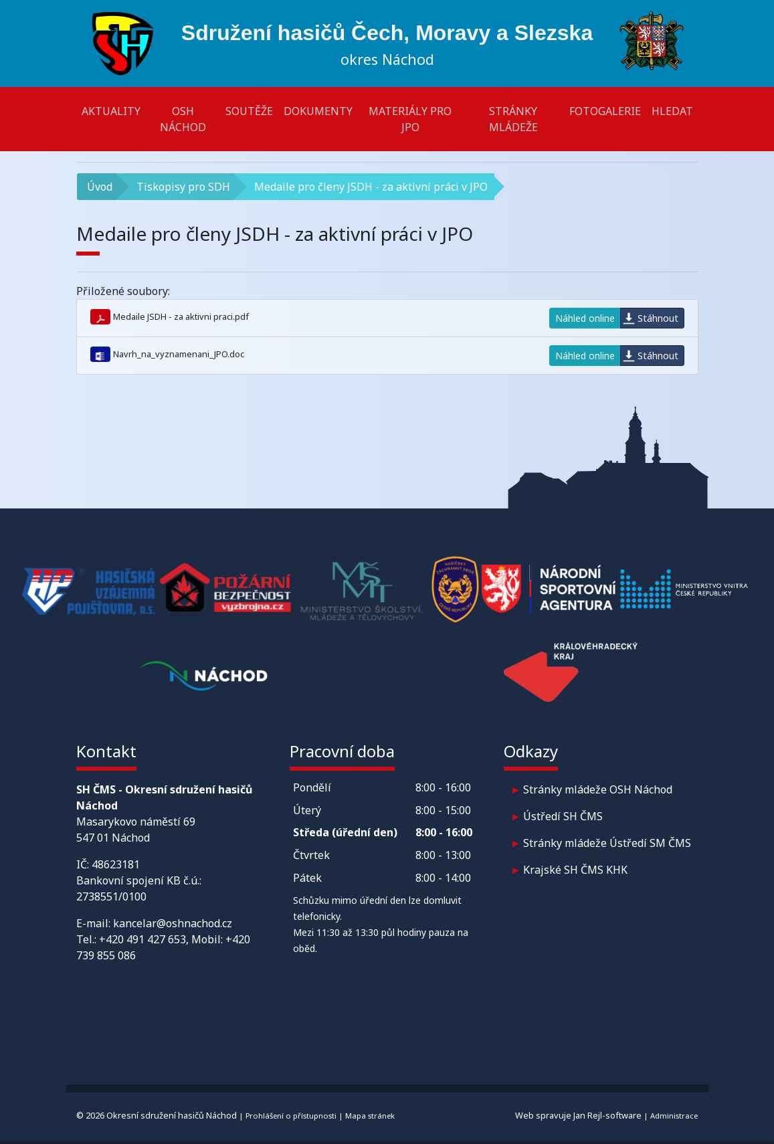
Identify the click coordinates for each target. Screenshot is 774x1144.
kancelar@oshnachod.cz (172, 923)
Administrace (674, 1116)
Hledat (672, 111)
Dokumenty (318, 111)
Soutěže (249, 111)
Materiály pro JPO (410, 119)
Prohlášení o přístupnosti (291, 1116)
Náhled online (585, 318)
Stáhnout (658, 318)
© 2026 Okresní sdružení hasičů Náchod (156, 1115)
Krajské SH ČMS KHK (575, 869)
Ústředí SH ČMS (563, 816)
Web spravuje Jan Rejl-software (578, 1115)
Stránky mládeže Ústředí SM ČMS (607, 843)
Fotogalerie (605, 111)
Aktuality (111, 111)
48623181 (116, 864)
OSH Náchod (183, 119)
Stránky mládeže (513, 119)
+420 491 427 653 (142, 939)
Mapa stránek (370, 1116)
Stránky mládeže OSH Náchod (597, 789)
